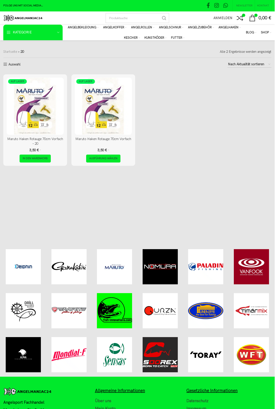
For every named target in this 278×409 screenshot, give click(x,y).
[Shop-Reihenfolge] (249, 64)
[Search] (137, 18)
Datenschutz (197, 401)
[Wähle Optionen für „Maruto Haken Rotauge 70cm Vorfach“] (103, 159)
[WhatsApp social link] (225, 6)
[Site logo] (23, 18)
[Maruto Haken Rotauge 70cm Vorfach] (103, 106)
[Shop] (266, 32)
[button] (35, 159)
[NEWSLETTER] (244, 5)
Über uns (103, 401)
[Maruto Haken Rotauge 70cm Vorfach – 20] (35, 106)
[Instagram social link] (216, 6)
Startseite (10, 52)
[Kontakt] (263, 5)
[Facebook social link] (208, 6)
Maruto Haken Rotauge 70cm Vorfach (103, 139)
